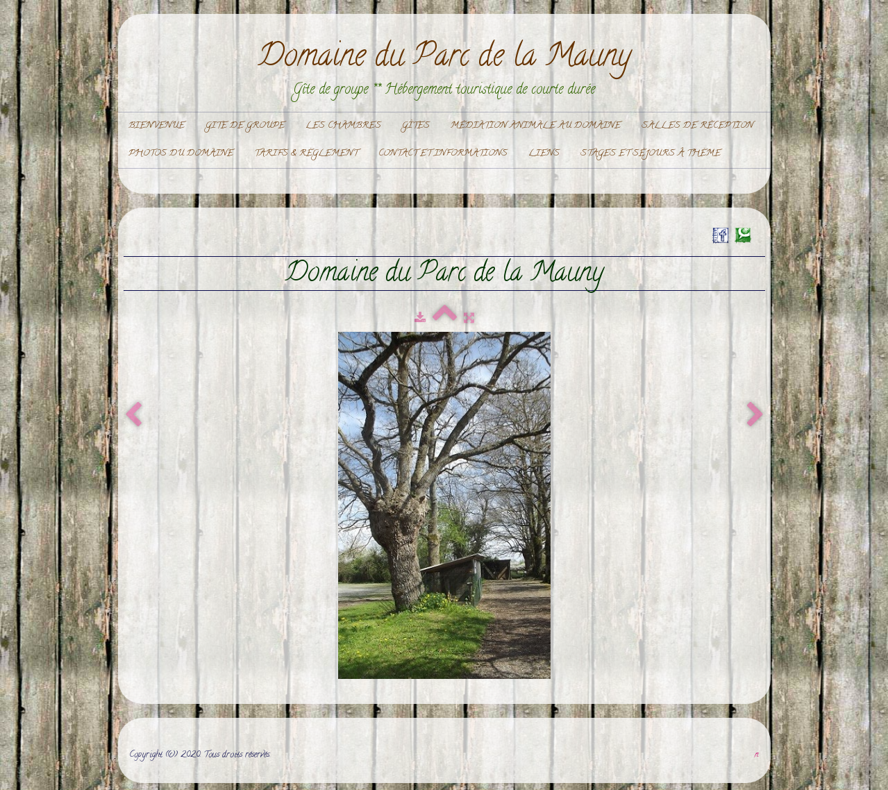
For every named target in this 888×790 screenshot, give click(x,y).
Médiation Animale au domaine (536, 126)
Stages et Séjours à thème (650, 153)
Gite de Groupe (245, 126)
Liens (544, 153)
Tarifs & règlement (306, 153)
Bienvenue (156, 126)
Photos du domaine (180, 153)
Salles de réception (697, 126)
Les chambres (343, 126)
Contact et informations (443, 153)
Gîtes (416, 126)
